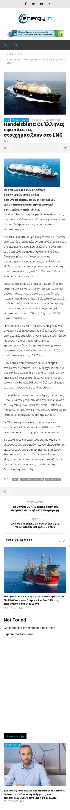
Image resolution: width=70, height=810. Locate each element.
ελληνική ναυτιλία (32, 479)
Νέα (7, 119)
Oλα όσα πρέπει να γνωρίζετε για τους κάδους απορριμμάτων (35, 524)
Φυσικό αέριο (20, 119)
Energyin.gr (54, 120)
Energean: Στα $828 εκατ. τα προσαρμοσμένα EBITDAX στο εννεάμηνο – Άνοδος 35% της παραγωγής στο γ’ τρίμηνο (34, 600)
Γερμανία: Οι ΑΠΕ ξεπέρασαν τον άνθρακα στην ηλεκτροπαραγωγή (35, 507)
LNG (15, 479)
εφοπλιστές (53, 479)
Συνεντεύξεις (12, 744)
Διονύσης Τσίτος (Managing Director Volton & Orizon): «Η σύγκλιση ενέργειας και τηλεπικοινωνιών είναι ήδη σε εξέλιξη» (34, 794)
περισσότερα (65, 148)
